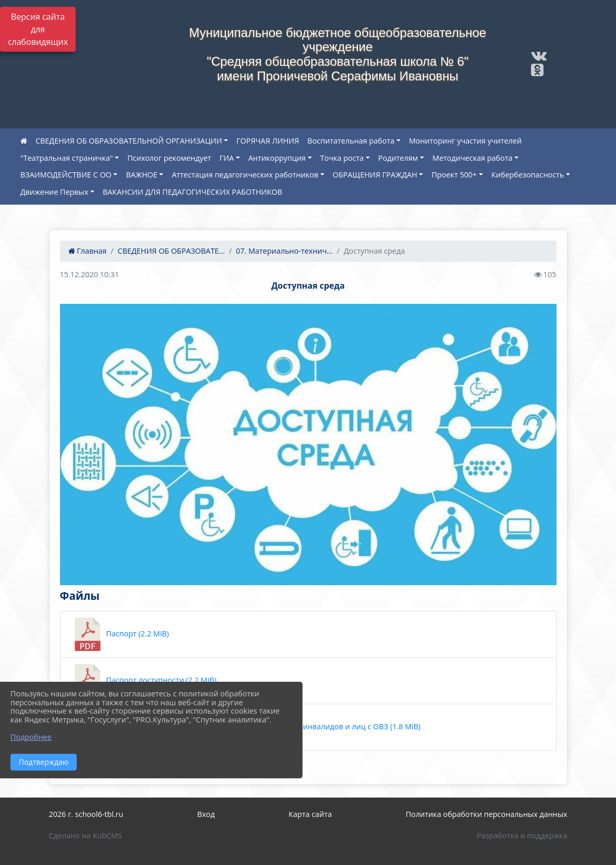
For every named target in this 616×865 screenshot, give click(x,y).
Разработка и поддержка (522, 835)
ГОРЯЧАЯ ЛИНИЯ (267, 141)
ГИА (227, 158)
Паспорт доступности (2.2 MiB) (143, 680)
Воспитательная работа (350, 141)
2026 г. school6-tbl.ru (86, 814)
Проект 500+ (454, 175)
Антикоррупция (277, 158)
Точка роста (342, 158)
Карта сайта (310, 814)
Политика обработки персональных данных (486, 814)
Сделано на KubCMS (85, 835)
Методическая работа (472, 158)
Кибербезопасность (527, 175)
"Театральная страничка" (66, 158)
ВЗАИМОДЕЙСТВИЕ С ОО (66, 175)
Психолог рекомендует (169, 158)
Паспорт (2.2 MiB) (120, 634)
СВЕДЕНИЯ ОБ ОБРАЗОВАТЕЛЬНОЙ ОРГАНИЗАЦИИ (128, 141)
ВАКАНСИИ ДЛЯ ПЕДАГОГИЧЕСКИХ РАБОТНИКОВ (192, 192)
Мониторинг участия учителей (465, 141)
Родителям (398, 158)
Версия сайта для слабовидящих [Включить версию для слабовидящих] (38, 29)
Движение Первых (54, 192)
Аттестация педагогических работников (245, 175)
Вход (206, 814)
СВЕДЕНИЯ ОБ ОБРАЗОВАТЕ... (171, 251)
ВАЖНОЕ (141, 175)
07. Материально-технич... (284, 251)
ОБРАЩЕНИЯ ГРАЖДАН (375, 175)
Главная (87, 251)
